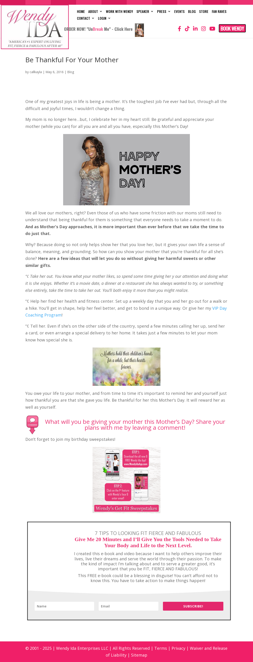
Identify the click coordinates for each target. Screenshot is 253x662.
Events (179, 12)
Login (102, 19)
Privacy (178, 648)
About (93, 12)
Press (161, 12)
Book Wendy (232, 28)
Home (81, 12)
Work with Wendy (119, 12)
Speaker (142, 12)
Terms (160, 648)
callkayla (36, 72)
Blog (192, 12)
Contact (83, 19)
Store (203, 12)
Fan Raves (219, 12)
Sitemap (139, 655)
